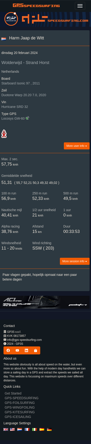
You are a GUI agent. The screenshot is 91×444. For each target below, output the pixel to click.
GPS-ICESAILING (18, 417)
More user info (76, 146)
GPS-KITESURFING (20, 412)
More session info (74, 261)
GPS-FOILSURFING (20, 403)
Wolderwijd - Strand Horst (25, 62)
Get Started (13, 393)
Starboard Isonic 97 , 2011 (20, 83)
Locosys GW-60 (13, 118)
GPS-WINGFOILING (20, 407)
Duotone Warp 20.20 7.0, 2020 (23, 95)
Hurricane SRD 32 (14, 107)
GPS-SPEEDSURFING (22, 398)
